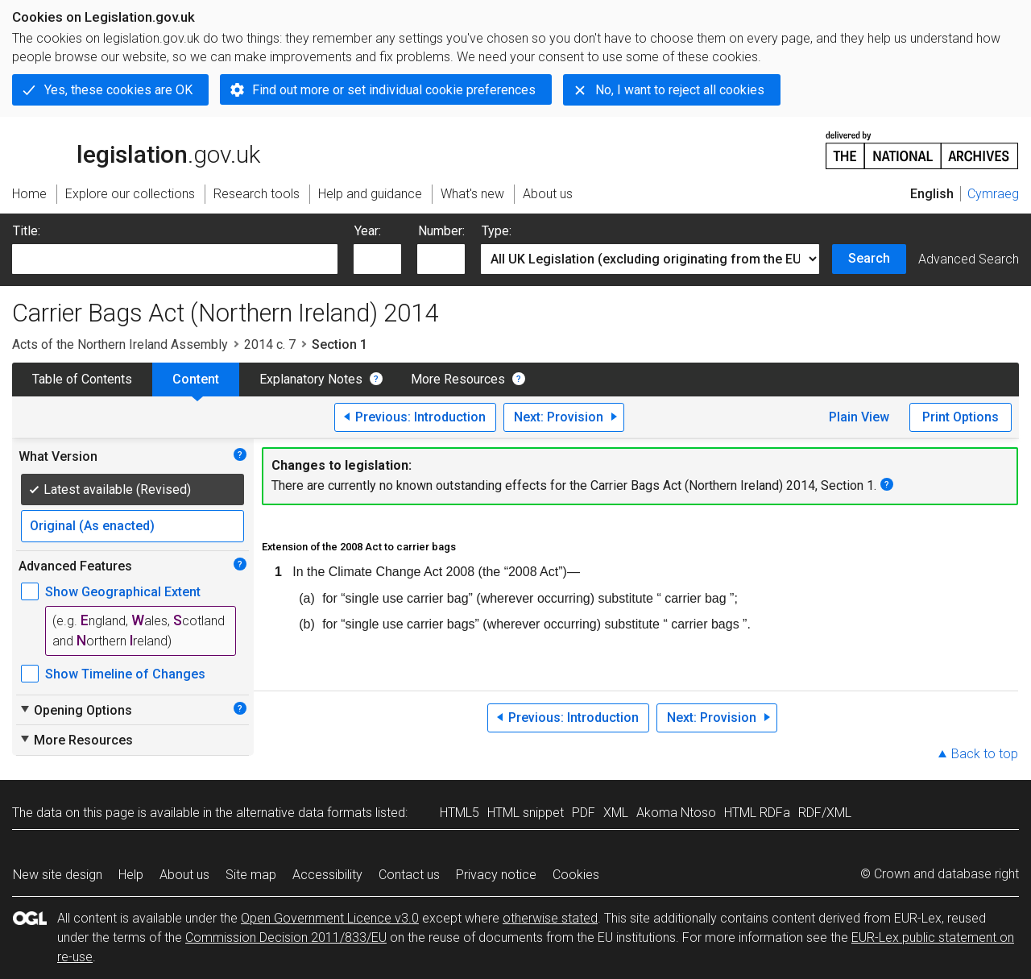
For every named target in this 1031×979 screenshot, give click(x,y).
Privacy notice (496, 874)
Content (195, 379)
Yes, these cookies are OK (118, 89)
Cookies (576, 874)
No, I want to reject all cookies (679, 89)
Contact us (409, 874)
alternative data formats (304, 812)
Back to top (984, 753)
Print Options (960, 417)
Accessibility (327, 874)
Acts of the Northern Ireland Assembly (120, 344)
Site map (251, 874)
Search (869, 258)
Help (130, 874)
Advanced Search (968, 259)
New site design (57, 874)
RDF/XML (824, 812)
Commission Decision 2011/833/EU (286, 937)
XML (615, 812)
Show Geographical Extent (123, 591)
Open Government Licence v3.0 (330, 918)
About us (184, 874)
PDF (583, 812)
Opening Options (75, 710)
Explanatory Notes (310, 379)
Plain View (859, 417)
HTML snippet (525, 812)
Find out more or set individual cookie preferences (394, 89)
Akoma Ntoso (676, 812)
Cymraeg (993, 193)
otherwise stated (550, 918)
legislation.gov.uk (136, 149)
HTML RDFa (757, 812)
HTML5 (459, 812)
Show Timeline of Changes (125, 674)
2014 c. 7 (270, 344)
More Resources (458, 379)
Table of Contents (82, 379)
